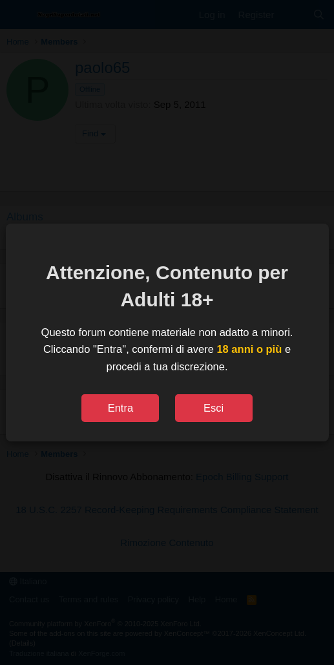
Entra (120, 408)
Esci (214, 408)
